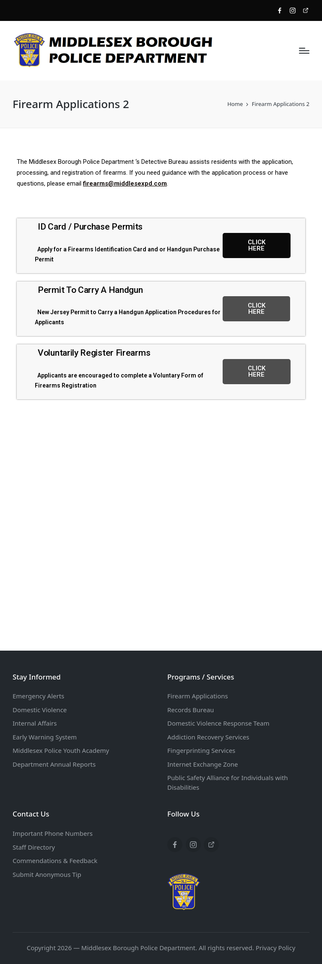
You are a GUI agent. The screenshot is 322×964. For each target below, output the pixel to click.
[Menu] (304, 51)
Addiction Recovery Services (208, 737)
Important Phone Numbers (53, 833)
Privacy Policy (276, 947)
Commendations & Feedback (55, 860)
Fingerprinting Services (201, 750)
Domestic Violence (40, 710)
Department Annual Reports (54, 764)
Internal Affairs (35, 723)
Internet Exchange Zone (202, 764)
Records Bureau (190, 710)
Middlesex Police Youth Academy (61, 750)
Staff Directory (34, 847)
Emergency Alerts (38, 696)
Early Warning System (45, 737)
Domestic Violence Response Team (218, 723)
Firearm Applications (197, 696)
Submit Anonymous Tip (47, 874)
